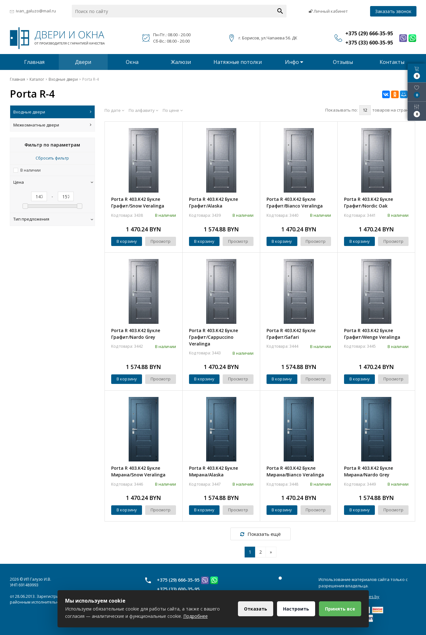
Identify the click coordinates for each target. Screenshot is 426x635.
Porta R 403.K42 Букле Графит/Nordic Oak (368, 202)
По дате (114, 110)
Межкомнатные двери (52, 125)
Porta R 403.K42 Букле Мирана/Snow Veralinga (138, 471)
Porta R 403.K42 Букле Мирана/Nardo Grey (368, 471)
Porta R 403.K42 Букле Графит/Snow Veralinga (137, 202)
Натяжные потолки (237, 61)
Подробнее (195, 616)
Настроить (296, 609)
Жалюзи (181, 61)
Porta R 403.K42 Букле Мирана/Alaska (213, 471)
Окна (132, 61)
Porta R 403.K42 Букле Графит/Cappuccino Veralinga (213, 337)
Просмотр (161, 241)
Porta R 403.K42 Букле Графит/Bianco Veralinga (295, 202)
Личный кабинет (328, 11)
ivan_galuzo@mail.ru (36, 11)
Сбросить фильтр (52, 158)
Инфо (294, 61)
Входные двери (52, 112)
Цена (53, 182)
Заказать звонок (393, 11)
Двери (83, 61)
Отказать (255, 609)
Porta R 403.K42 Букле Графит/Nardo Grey (135, 333)
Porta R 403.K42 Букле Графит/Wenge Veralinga (372, 333)
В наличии (30, 170)
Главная (34, 61)
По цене (173, 110)
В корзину (127, 241)
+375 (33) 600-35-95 (178, 589)
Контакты (392, 61)
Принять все (340, 609)
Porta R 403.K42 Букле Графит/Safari (291, 333)
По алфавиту (143, 110)
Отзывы (343, 61)
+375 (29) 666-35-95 (178, 580)
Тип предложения (53, 219)
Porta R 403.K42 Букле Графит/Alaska (213, 202)
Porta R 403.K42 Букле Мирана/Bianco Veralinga (295, 471)
